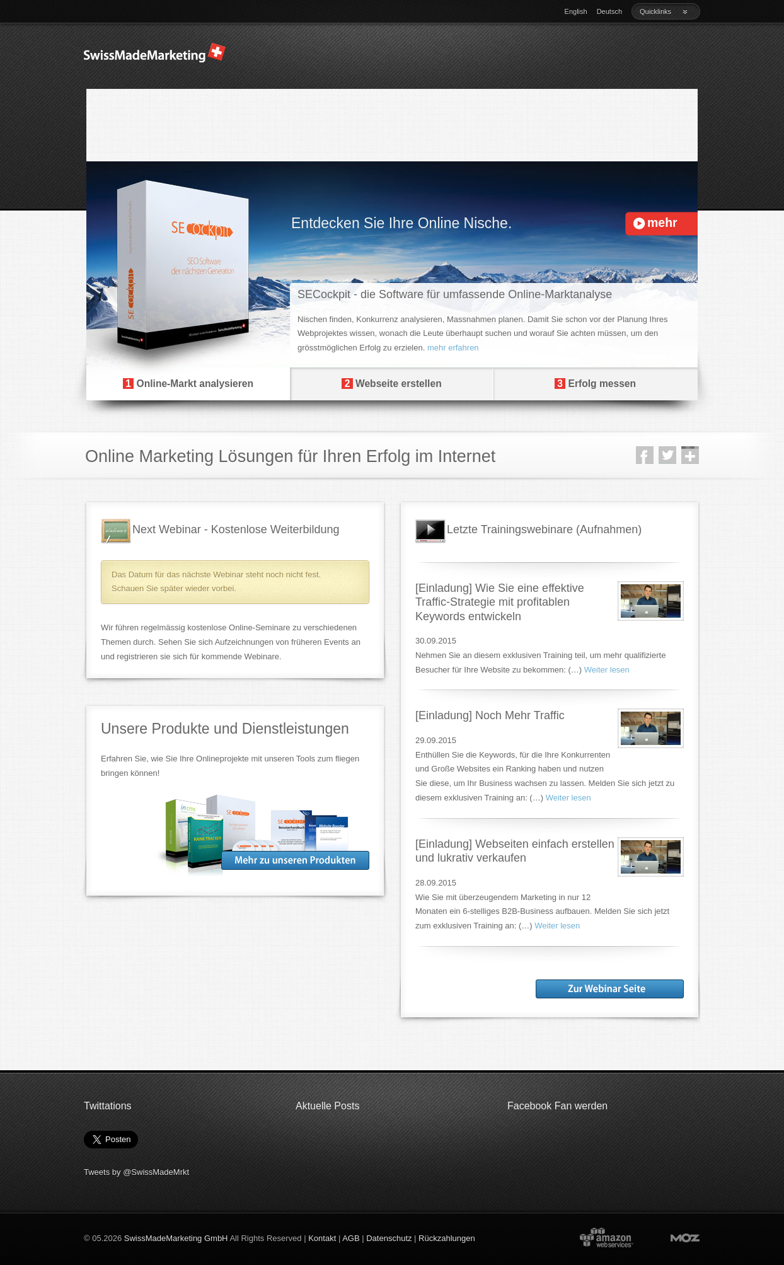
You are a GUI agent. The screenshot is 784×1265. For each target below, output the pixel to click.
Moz (673, 1236)
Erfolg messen (595, 383)
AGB (350, 1238)
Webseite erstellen (391, 383)
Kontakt (322, 1238)
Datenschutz (389, 1238)
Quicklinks (664, 11)
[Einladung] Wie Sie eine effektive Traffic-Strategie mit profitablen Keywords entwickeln (499, 602)
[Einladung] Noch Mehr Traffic (490, 715)
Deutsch (609, 11)
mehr (662, 222)
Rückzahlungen (446, 1238)
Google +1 (690, 455)
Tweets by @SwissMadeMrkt (136, 1172)
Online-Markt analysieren (188, 383)
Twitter (667, 455)
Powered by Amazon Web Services (606, 1236)
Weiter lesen (607, 669)
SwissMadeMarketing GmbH (176, 1238)
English (576, 11)
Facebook (645, 455)
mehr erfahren (453, 347)
